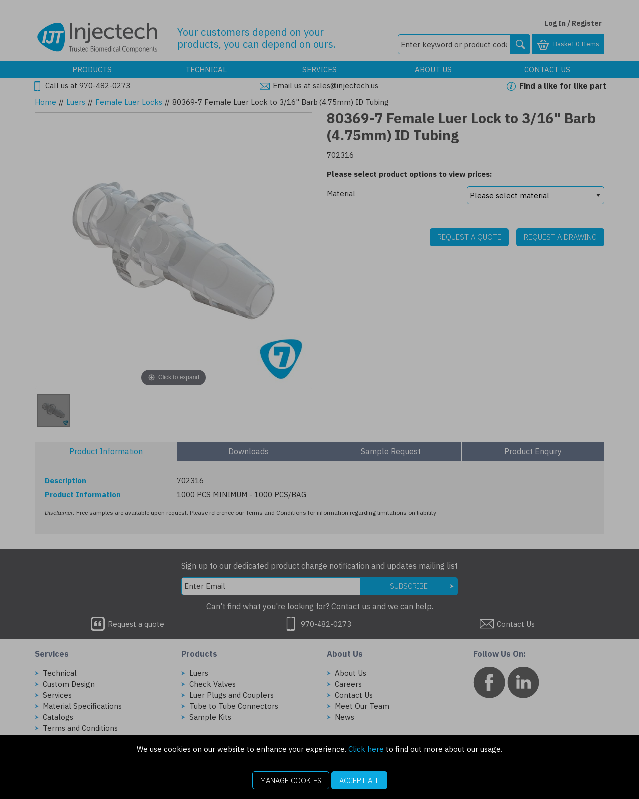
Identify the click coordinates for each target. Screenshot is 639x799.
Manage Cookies (290, 780)
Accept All (359, 780)
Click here (366, 749)
